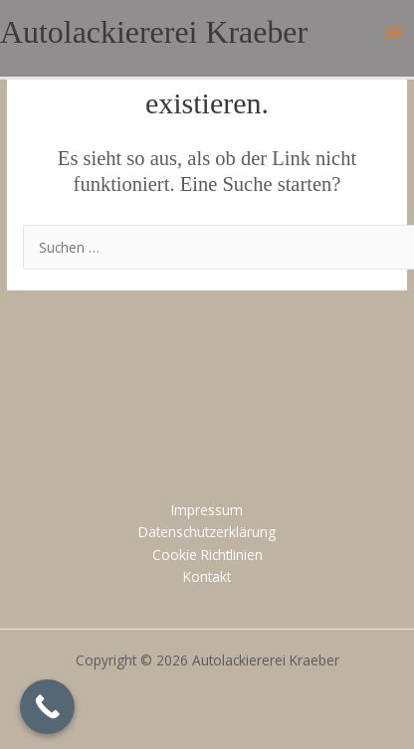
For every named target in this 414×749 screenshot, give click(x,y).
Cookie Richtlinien (207, 554)
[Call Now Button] (47, 706)
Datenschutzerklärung (207, 531)
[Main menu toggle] (394, 33)
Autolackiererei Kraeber (154, 32)
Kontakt (207, 576)
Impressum (207, 509)
